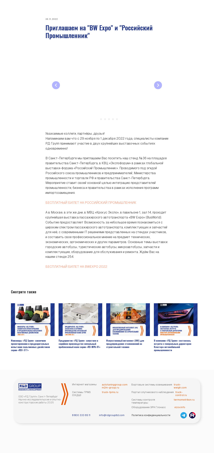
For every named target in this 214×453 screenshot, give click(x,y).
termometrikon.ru (184, 403)
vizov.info (179, 411)
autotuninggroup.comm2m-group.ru (114, 390)
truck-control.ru (181, 397)
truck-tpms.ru (110, 396)
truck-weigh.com (180, 390)
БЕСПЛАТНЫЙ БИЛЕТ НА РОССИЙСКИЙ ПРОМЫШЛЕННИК (90, 204)
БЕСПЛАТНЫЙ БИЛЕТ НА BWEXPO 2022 (76, 268)
